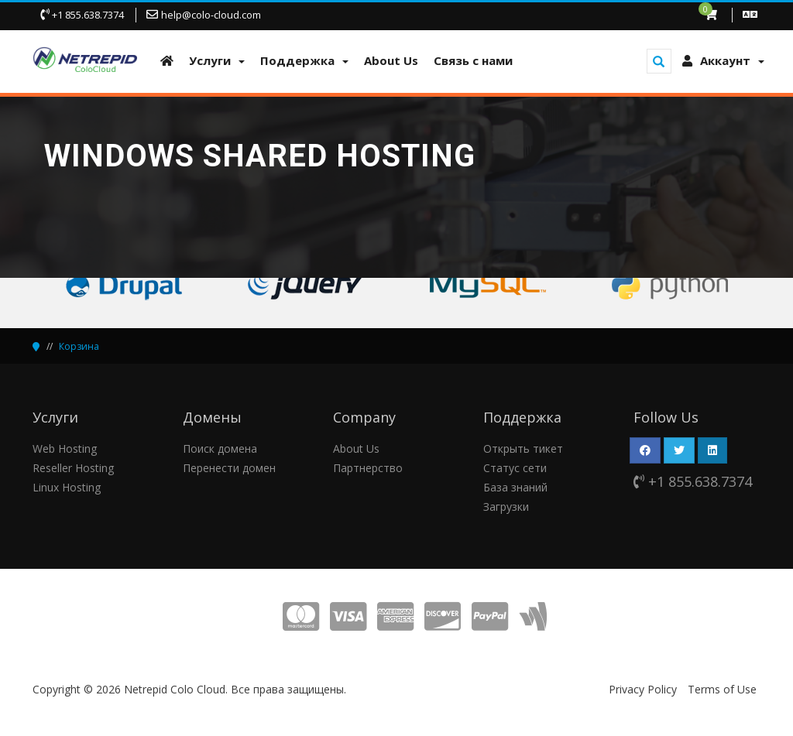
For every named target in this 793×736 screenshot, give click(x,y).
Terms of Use (722, 689)
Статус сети (515, 467)
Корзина (79, 346)
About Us (356, 448)
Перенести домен (229, 467)
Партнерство (368, 467)
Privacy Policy (643, 689)
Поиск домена (220, 448)
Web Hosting (65, 448)
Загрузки (506, 506)
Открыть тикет (523, 448)
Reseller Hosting (73, 467)
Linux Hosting (67, 487)
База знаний (515, 487)
